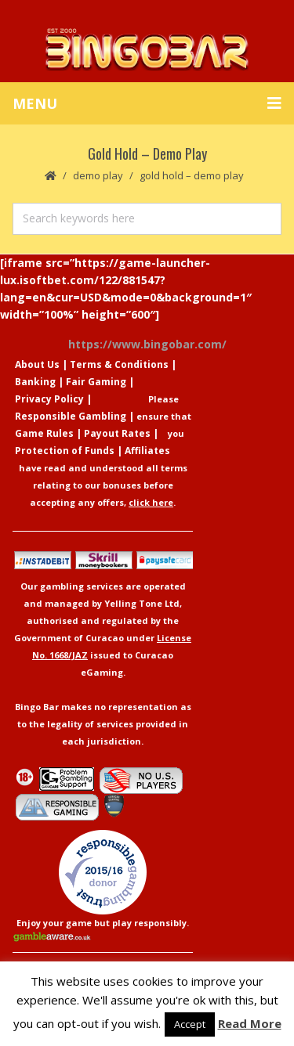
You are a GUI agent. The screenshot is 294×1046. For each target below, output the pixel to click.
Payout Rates (117, 433)
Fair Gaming (96, 381)
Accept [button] (189, 1024)
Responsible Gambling (70, 416)
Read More (249, 1023)
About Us (37, 364)
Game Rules (44, 433)
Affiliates (147, 450)
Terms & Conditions (119, 364)
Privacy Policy (49, 399)
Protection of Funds (64, 450)
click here (151, 502)
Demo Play (98, 175)
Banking (35, 381)
